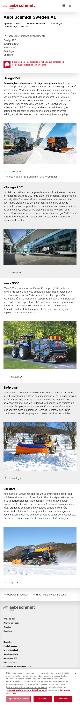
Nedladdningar (11, 26)
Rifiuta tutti (62, 698)
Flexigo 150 (9, 40)
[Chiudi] (75, 673)
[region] (40, 687)
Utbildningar (56, 23)
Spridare (8, 54)
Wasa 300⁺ (9, 47)
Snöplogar (9, 51)
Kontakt (19, 23)
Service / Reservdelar (37, 23)
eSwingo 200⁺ (11, 44)
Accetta (42, 698)
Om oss (24, 26)
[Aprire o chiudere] (24, 36)
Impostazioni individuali (18, 698)
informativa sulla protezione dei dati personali (27, 690)
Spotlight (8, 23)
